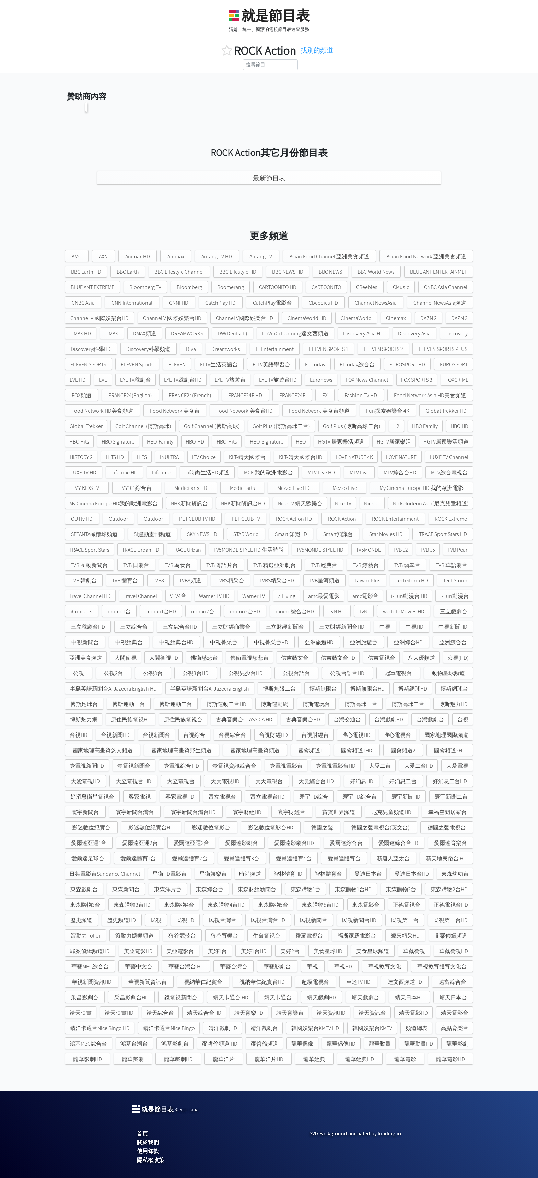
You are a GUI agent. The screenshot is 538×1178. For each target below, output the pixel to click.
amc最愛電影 (324, 596)
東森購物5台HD (320, 904)
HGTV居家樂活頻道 (446, 441)
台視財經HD (273, 735)
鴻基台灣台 (134, 1043)
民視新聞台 (313, 920)
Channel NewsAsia (376, 302)
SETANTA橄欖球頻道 (94, 534)
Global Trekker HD (446, 410)
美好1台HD (254, 951)
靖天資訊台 (372, 1012)
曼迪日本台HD (412, 873)
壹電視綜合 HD (181, 765)
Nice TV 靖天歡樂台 (300, 503)
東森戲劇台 (84, 889)
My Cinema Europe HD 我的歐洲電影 (421, 488)
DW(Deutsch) (232, 333)
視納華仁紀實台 (203, 982)
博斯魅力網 (83, 719)
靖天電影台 (454, 1012)
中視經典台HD (176, 642)
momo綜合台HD (295, 611)
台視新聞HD (115, 735)
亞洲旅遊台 (363, 642)
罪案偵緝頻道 (450, 935)
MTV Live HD (321, 472)
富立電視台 (222, 796)
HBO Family (425, 426)
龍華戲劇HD (178, 1059)
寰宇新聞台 (85, 812)
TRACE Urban (186, 549)
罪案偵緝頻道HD (90, 951)
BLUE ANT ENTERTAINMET (438, 271)
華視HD (343, 966)
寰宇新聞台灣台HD (193, 812)
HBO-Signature (266, 441)
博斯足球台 (84, 704)
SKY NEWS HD (202, 534)
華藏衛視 (414, 951)
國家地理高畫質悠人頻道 (102, 750)
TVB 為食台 (178, 565)
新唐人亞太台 (393, 858)
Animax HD (137, 256)
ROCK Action (342, 518)
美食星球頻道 (372, 951)
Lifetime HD (124, 472)
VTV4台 (178, 596)
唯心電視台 (397, 735)
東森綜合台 (209, 889)
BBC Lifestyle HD (237, 271)
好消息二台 (403, 781)
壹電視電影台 (286, 765)
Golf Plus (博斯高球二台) (281, 426)
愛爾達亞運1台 (88, 843)
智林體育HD (287, 873)
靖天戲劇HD (321, 997)
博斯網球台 (454, 688)
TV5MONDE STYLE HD (319, 549)
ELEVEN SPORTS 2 (383, 349)
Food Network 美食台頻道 (319, 410)
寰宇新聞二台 (451, 796)
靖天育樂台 (290, 1012)
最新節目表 (269, 178)
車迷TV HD (358, 982)
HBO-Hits (227, 441)
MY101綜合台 (136, 488)
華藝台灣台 (233, 966)
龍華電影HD (450, 1059)
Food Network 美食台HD (244, 410)
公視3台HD (196, 673)
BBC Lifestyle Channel (179, 271)
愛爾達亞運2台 (140, 843)
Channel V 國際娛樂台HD (99, 318)
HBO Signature (118, 441)
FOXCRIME (456, 380)
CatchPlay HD (220, 302)
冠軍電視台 (398, 673)
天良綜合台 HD (316, 781)
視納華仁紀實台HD (262, 982)
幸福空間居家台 (447, 812)
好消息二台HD (450, 781)
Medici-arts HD (190, 488)
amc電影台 (365, 596)
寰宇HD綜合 (313, 796)
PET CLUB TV (246, 518)
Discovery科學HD (91, 349)
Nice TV (343, 503)
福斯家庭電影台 (357, 935)
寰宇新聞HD (405, 796)
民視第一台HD (450, 920)
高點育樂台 (454, 1028)
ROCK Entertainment (395, 518)
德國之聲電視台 (447, 827)
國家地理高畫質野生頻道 (181, 750)
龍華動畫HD (418, 1043)
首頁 (142, 1133)
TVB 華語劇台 (451, 565)
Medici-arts (242, 488)
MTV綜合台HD (400, 472)
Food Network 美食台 (175, 410)
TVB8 (158, 580)
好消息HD (361, 781)
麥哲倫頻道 (264, 1043)
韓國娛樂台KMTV (372, 1028)
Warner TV (253, 596)
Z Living (286, 596)
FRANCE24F (292, 395)
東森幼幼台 (455, 873)
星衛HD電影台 (169, 873)
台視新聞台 (156, 735)
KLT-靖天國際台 (247, 457)
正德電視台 (406, 904)
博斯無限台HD (367, 688)
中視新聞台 (85, 642)
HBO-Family (160, 441)
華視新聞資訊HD (92, 982)
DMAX (111, 333)
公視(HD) (458, 657)
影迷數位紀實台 (91, 827)
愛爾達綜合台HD (398, 843)
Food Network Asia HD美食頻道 (430, 395)
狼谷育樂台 (224, 935)
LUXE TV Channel (449, 457)
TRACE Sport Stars (89, 549)
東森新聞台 (126, 889)
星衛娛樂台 (213, 873)
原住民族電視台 (183, 719)
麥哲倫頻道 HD (219, 1043)
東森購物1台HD (353, 889)
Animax (175, 256)
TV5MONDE (368, 549)
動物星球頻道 (448, 673)
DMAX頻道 (144, 333)
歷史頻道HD (121, 920)
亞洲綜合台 (453, 642)
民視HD (185, 920)
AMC (76, 256)
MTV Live (359, 472)
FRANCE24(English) (130, 395)
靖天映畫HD (119, 1012)
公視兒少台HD (246, 673)
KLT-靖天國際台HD (301, 457)
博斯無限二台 (279, 688)
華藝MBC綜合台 (90, 966)
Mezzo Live (344, 488)
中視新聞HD (452, 627)
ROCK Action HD (294, 518)
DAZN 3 (459, 318)
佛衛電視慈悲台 (249, 657)
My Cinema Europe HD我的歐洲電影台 (113, 503)
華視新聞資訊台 (147, 982)
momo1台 (119, 611)
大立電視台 (181, 781)
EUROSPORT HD (407, 364)
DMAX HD (80, 333)
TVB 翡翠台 (407, 565)
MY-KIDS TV (86, 488)
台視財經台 (315, 735)
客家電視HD (179, 796)
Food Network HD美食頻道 (102, 410)
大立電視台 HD (133, 781)
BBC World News (376, 271)
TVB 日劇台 (136, 565)
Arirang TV (260, 256)
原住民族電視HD (131, 719)
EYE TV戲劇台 (135, 380)
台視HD (78, 735)
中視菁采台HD (271, 642)
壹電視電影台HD (335, 765)
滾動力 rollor (86, 935)
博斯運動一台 (128, 704)
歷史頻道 (81, 920)
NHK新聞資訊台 (189, 503)
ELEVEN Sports (137, 364)
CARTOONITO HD (277, 287)
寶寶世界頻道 (338, 812)
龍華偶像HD (341, 1043)
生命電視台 (266, 935)
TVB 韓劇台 (84, 580)
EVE (103, 380)
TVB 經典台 (324, 565)
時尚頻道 (250, 873)
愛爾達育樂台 (450, 843)
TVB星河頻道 (324, 580)
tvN (363, 611)
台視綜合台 (232, 735)
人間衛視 (126, 657)
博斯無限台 (323, 688)
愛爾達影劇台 (241, 843)
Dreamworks (225, 349)
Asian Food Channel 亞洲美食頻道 (329, 256)
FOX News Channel (367, 380)
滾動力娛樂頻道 (134, 935)
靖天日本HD (409, 997)
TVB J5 (427, 549)
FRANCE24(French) (190, 395)
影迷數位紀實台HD (151, 827)
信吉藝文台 (294, 657)
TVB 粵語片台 (222, 565)
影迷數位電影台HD (270, 827)
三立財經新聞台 (285, 627)
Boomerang (230, 287)
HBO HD (459, 426)
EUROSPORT (454, 364)
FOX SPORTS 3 (416, 380)
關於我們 (148, 1142)
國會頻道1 (310, 750)
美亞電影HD (138, 951)
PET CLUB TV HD (197, 518)
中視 (384, 627)
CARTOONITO (326, 287)
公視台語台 (296, 673)
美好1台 (217, 951)
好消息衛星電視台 (92, 796)
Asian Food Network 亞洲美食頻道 (426, 256)
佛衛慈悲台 (204, 657)
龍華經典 (314, 1059)
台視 (462, 719)
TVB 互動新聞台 (89, 565)
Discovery (456, 333)
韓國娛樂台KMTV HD (315, 1028)
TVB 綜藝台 (366, 565)
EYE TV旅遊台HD (278, 380)
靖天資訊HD (331, 1012)
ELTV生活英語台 (219, 364)
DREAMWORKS (187, 333)
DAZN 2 (428, 318)
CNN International (132, 302)
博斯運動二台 (175, 704)
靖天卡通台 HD (230, 997)
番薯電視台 (309, 935)
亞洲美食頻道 (85, 657)
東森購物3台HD (132, 904)
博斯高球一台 (360, 704)
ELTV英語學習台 (271, 364)
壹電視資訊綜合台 (234, 765)
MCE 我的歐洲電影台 (268, 472)
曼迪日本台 (368, 873)
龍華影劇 (457, 1043)
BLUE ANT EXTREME (92, 287)
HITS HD (115, 457)
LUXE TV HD (83, 472)
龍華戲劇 (133, 1059)
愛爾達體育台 (344, 858)
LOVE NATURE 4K (354, 457)
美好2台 (290, 951)
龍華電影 (405, 1059)
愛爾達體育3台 (241, 858)
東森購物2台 (401, 889)
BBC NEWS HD (287, 271)
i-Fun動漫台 (454, 596)
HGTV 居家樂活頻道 (341, 441)
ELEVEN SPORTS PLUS (443, 349)
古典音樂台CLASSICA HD (244, 719)
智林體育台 (328, 873)
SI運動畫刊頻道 (152, 534)
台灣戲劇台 (430, 719)
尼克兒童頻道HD (391, 812)
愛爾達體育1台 (138, 858)
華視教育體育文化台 (442, 966)
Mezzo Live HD (293, 488)
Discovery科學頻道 (148, 349)
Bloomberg (189, 287)
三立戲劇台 (453, 611)
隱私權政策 (150, 1160)
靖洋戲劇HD (222, 1028)
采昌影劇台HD (131, 997)
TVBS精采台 (230, 580)
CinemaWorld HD (307, 318)
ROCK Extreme (451, 518)
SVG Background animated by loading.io (355, 1133)
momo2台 (202, 611)
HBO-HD (195, 441)
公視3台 (153, 673)
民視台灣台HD (268, 920)
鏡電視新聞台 (180, 997)
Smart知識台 (338, 534)
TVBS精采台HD (276, 580)
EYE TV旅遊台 (230, 380)
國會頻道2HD (450, 750)
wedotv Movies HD (403, 611)
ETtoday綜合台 (357, 364)
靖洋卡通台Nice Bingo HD (100, 1028)
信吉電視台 (381, 657)
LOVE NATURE (401, 457)
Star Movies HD (386, 534)
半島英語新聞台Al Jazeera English (209, 688)
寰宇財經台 (291, 812)
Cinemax (396, 318)
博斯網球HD (412, 688)
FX (325, 395)
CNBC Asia (83, 302)
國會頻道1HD (356, 750)
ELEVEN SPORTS (88, 364)
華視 (312, 966)
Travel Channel (140, 596)
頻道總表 (417, 1028)
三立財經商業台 (231, 627)
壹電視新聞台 (133, 765)
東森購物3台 (85, 904)
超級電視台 (315, 982)
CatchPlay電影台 (272, 302)
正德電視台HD (451, 904)
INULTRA (169, 457)
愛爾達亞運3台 (191, 843)
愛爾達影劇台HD (294, 843)
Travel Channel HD (90, 596)
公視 (78, 673)
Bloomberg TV (145, 287)
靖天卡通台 (278, 997)
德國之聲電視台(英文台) (380, 827)
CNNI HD (178, 302)
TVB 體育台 (125, 580)
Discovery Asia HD (363, 333)
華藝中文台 (138, 966)
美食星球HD (328, 951)
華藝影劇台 (277, 966)
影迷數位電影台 (211, 827)
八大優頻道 (421, 657)
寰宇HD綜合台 (359, 796)
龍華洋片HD (269, 1059)
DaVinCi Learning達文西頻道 (295, 333)
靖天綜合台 (160, 1012)
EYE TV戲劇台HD (183, 380)
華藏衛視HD (453, 951)
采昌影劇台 (84, 997)
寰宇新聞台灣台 (135, 812)
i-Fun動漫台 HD (409, 596)
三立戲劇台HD (88, 627)
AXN (103, 256)
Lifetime (161, 472)
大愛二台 (380, 765)
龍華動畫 (380, 1043)
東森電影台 (365, 904)
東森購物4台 (179, 904)
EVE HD (78, 380)
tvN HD (337, 611)
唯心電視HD (356, 735)
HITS (142, 457)
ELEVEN (177, 364)
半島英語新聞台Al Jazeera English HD (113, 688)
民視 (156, 920)
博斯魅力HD (453, 704)
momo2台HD (245, 611)
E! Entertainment (275, 349)
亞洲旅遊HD (319, 642)
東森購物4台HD (226, 904)
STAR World (246, 534)
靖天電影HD (413, 1012)
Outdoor (118, 518)
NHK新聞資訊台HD (243, 503)
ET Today (315, 364)
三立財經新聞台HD (341, 627)
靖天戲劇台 (365, 997)
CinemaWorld (356, 318)
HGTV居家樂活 (394, 441)
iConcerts (81, 611)
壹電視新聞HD (87, 765)
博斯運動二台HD (226, 704)
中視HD (414, 627)
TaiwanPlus (367, 580)
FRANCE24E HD (245, 395)
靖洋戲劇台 (264, 1028)
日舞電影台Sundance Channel (104, 873)
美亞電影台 (180, 951)
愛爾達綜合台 (346, 843)
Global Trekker (86, 426)
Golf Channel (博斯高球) (143, 426)
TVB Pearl (458, 549)
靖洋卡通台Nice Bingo (169, 1028)
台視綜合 (194, 735)
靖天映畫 (81, 1012)
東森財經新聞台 (257, 889)
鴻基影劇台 (175, 1043)
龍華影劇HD (87, 1059)
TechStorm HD (412, 580)
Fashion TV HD (360, 395)
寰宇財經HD (247, 812)
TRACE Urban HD (140, 549)
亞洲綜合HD (408, 642)
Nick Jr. (372, 503)
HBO (301, 441)
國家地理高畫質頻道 (255, 750)
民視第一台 (405, 920)
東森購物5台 (273, 904)
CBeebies (366, 287)
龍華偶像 (302, 1043)
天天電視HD (225, 781)
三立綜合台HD (180, 627)
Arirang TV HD (216, 256)
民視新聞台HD (359, 920)
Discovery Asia (414, 333)
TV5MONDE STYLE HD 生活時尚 (248, 549)
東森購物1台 (305, 889)
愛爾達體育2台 (190, 858)
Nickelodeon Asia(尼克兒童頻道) (431, 503)
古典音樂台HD (303, 719)
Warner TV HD (214, 596)
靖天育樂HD (248, 1012)
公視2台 (113, 673)
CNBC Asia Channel (445, 287)
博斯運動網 (274, 704)
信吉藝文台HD (338, 657)
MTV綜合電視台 (449, 472)
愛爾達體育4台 (294, 858)
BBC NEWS (330, 271)
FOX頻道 (82, 395)
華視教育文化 (384, 966)
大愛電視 (457, 765)
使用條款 (148, 1151)
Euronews (321, 380)
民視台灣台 (222, 920)
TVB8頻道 (190, 580)
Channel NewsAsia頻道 (439, 302)
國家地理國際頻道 (446, 735)
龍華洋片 (224, 1059)
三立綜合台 (134, 627)
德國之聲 (322, 827)
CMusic (401, 287)
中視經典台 (129, 642)
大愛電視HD (85, 781)
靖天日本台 (453, 997)
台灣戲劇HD (388, 719)
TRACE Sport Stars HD (443, 534)
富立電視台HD (267, 796)
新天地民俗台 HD (446, 858)
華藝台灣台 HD (186, 966)
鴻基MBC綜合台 (88, 1043)
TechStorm (455, 580)
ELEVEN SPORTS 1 (328, 349)
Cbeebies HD (323, 302)
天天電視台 (269, 781)
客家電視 (140, 796)
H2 (396, 426)
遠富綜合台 (452, 982)
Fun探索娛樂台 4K (387, 410)
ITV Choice (204, 457)
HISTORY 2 (81, 457)
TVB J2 (400, 549)
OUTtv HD (82, 518)
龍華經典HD (359, 1059)
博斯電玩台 (316, 704)
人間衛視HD (163, 657)
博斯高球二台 (407, 704)
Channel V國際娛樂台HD (244, 318)
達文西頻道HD (405, 982)
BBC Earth (128, 271)
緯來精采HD (405, 935)
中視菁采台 (223, 642)
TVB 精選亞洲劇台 (274, 565)
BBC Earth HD (86, 271)
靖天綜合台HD (204, 1012)
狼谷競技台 (182, 935)
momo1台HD (161, 611)
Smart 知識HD (291, 534)
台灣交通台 (347, 719)
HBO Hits (79, 441)
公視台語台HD (347, 673)
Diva (191, 349)
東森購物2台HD (449, 889)
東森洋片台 (168, 889)
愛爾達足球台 (87, 858)
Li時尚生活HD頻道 (207, 472)
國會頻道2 (403, 750)
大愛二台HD (418, 765)
